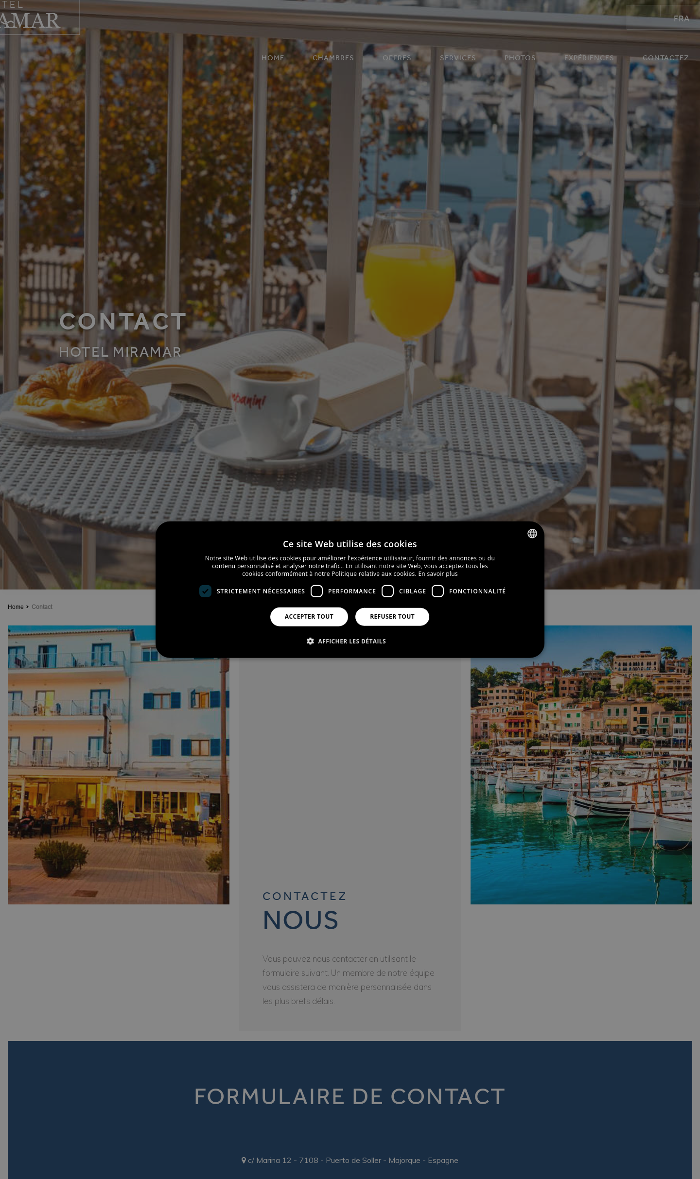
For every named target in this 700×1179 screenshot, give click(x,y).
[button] (350, 640)
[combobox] (532, 533)
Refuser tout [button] (392, 616)
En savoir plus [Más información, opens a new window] (437, 573)
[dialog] (350, 589)
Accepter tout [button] (309, 616)
